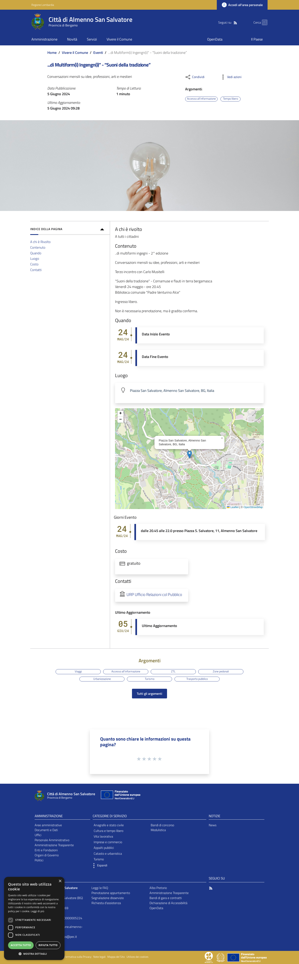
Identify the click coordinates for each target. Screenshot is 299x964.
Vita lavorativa (103, 836)
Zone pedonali (221, 671)
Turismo (149, 679)
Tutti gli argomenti (149, 693)
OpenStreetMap (253, 507)
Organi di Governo (47, 855)
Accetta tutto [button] (21, 945)
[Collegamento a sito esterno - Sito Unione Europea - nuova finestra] (120, 795)
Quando (35, 253)
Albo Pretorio (158, 887)
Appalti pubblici (104, 847)
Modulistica (158, 829)
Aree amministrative (48, 825)
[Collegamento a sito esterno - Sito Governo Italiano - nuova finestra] (221, 957)
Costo (34, 264)
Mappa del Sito (116, 957)
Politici (39, 860)
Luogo (34, 258)
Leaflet (233, 507)
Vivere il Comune (75, 52)
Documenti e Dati (46, 829)
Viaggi (78, 671)
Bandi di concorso (162, 825)
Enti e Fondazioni (46, 850)
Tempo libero (230, 99)
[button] (189, 454)
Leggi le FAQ (99, 887)
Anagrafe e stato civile (109, 825)
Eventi (98, 52)
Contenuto (37, 247)
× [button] (59, 881)
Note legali (99, 957)
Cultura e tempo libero (108, 830)
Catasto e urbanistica (108, 853)
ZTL (173, 671)
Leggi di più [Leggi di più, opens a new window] (37, 911)
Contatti (36, 269)
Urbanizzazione (102, 679)
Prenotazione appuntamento (110, 892)
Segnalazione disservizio (107, 897)
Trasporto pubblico (197, 679)
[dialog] (34, 918)
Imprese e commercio (108, 842)
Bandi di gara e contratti (166, 897)
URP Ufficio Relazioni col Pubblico (154, 595)
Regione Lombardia (42, 5)
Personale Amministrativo (52, 840)
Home (52, 52)
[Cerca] (263, 22)
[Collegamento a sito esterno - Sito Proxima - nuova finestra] (209, 957)
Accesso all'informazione (201, 99)
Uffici (38, 835)
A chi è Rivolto (40, 241)
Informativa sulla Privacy (76, 957)
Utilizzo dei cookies (137, 957)
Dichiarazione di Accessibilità (168, 902)
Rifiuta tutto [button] (48, 945)
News (212, 825)
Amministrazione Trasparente (54, 845)
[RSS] (229, 22)
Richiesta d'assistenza (106, 902)
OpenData (156, 908)
